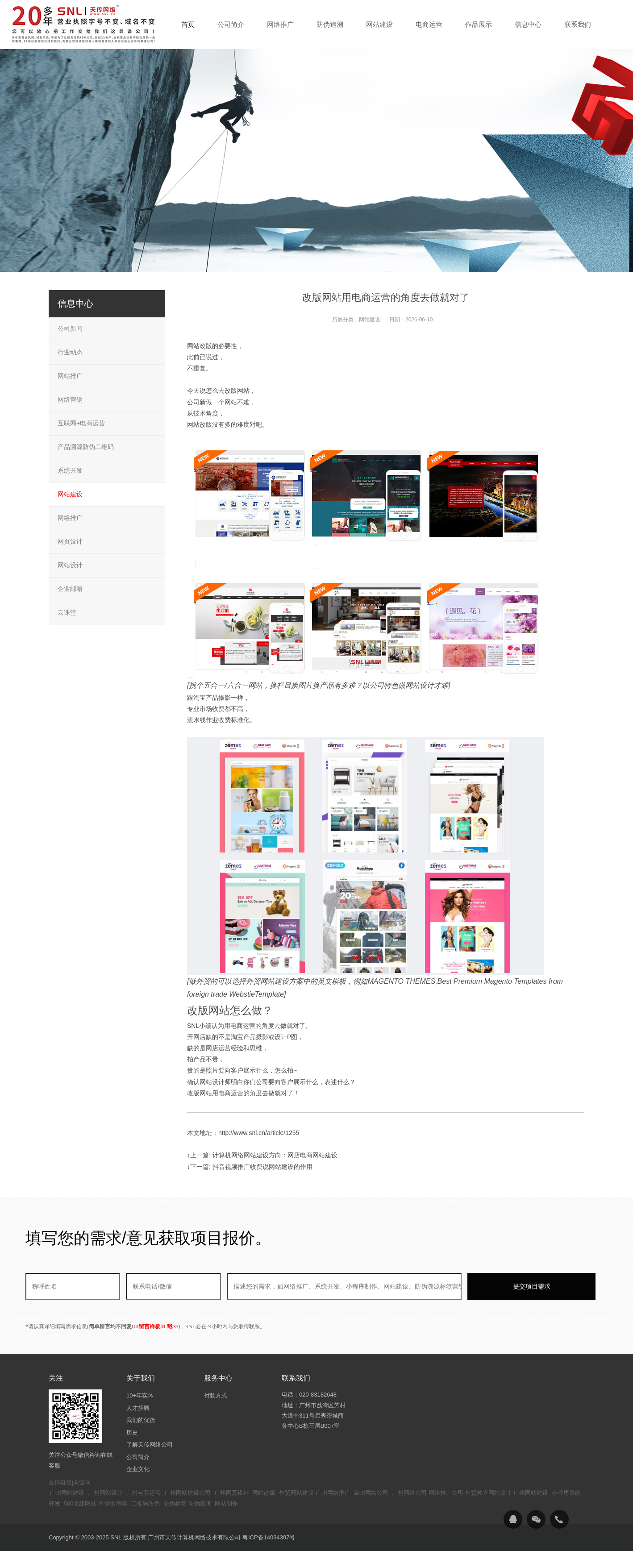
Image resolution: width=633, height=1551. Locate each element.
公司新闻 (70, 328)
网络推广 (70, 517)
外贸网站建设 (296, 1492)
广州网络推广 (333, 1492)
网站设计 (70, 565)
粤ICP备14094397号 (269, 1537)
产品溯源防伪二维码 (86, 446)
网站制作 (226, 1503)
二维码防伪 (145, 1503)
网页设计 (70, 541)
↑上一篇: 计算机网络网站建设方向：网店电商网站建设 (262, 1155)
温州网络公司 (371, 1492)
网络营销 (70, 399)
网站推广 (70, 375)
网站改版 (263, 1492)
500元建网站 (80, 1503)
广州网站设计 (105, 1492)
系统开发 (70, 470)
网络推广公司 (446, 1492)
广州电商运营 (143, 1492)
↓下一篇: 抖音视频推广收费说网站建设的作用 (249, 1166)
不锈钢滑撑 (112, 1503)
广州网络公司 (409, 1492)
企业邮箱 (70, 588)
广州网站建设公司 (187, 1492)
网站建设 (369, 319)
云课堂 (67, 612)
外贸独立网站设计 (488, 1492)
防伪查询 (200, 1503)
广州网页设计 (231, 1492)
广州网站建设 (67, 1492)
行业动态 (70, 352)
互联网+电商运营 (81, 423)
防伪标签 (175, 1503)
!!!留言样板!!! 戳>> (156, 1326)
